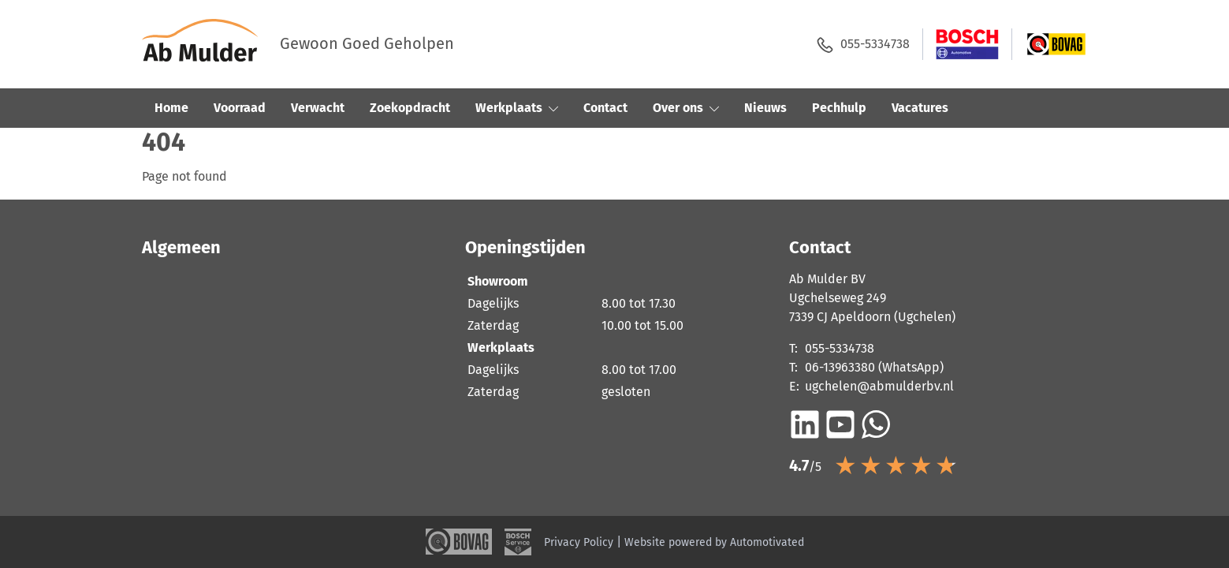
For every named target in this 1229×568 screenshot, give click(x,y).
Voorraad (240, 107)
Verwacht (317, 107)
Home (171, 107)
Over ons (686, 107)
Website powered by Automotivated (714, 542)
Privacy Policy (578, 542)
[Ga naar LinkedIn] (805, 424)
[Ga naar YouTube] (840, 424)
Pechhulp (839, 107)
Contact (605, 107)
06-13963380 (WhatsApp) (874, 367)
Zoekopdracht (410, 107)
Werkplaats (516, 107)
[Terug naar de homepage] (211, 44)
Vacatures (920, 107)
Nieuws (765, 107)
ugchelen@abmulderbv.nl (879, 386)
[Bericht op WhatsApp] (876, 424)
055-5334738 (863, 44)
